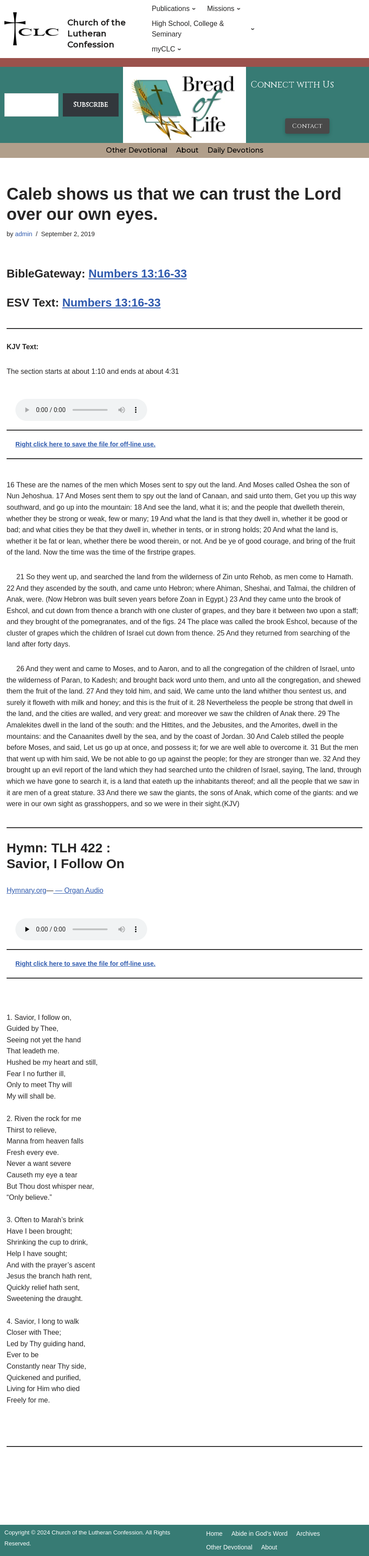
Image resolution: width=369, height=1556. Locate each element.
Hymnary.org (26, 890)
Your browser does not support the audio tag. (81, 410)
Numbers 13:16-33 (137, 273)
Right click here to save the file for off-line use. (85, 444)
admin (23, 233)
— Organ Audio (78, 890)
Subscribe (90, 105)
